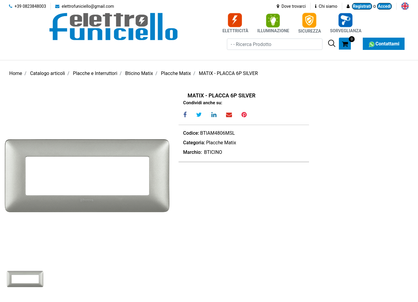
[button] (331, 43)
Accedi (384, 6)
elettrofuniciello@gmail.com (84, 6)
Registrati (362, 6)
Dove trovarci (291, 6)
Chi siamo (326, 6)
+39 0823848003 (27, 6)
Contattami (383, 44)
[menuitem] (405, 6)
